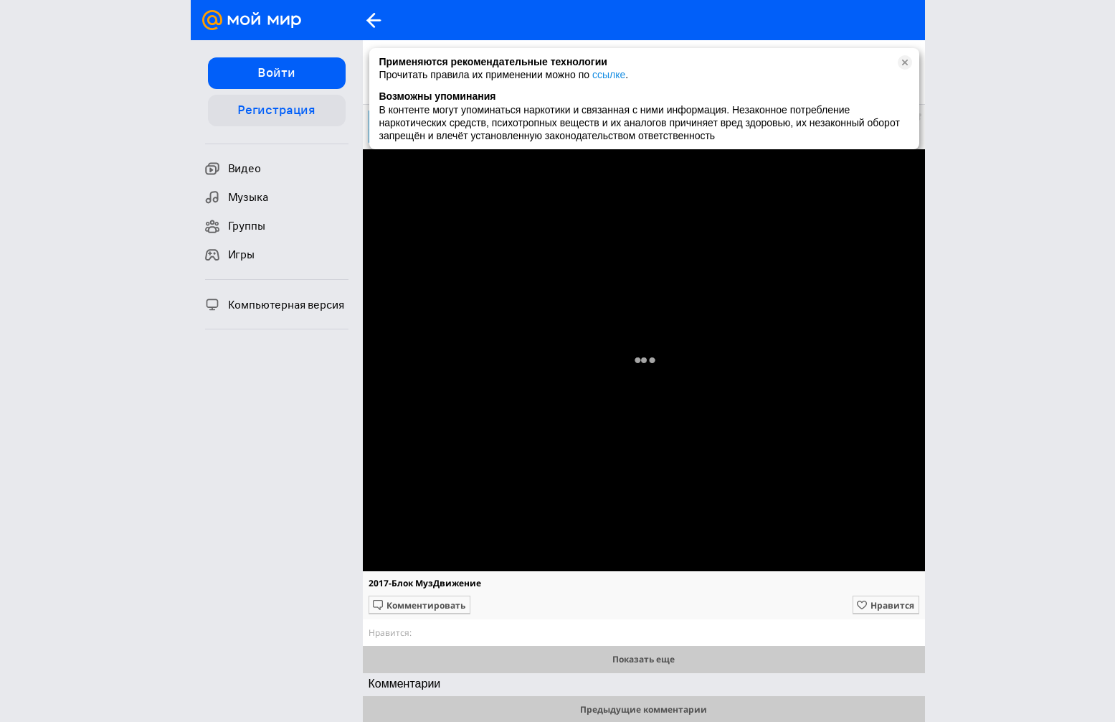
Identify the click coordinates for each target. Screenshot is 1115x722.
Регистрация (276, 110)
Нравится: (390, 633)
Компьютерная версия (274, 304)
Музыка (236, 197)
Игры (230, 255)
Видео (233, 168)
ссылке (608, 74)
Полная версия (643, 364)
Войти (276, 72)
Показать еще (643, 659)
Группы (235, 226)
